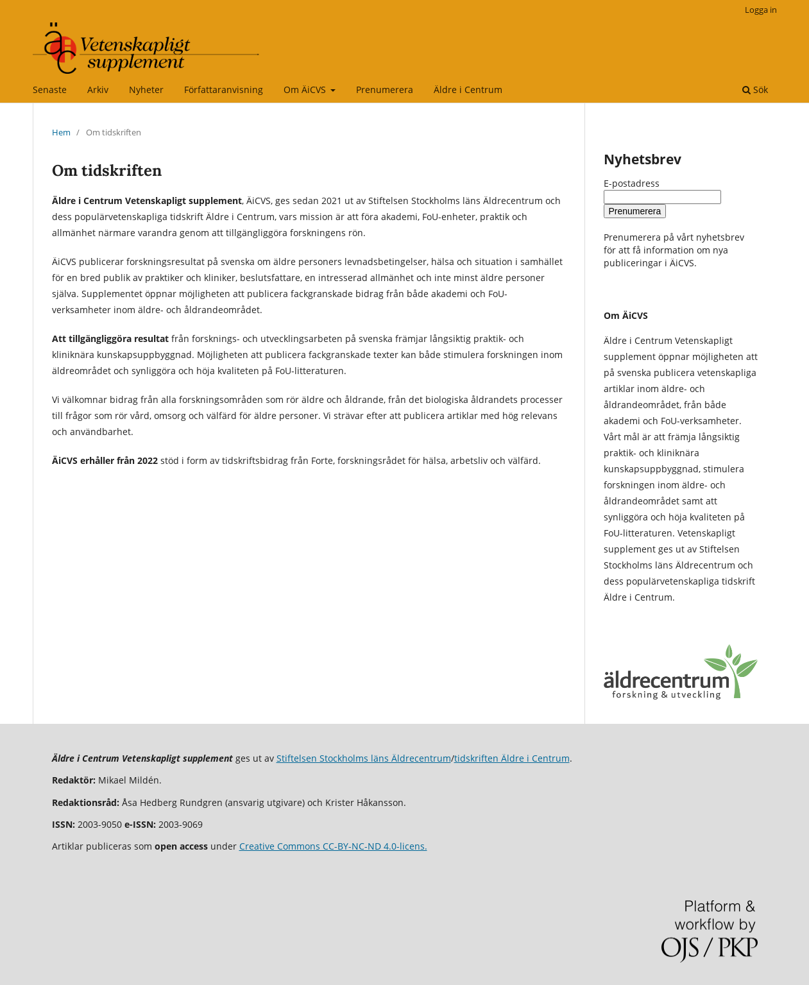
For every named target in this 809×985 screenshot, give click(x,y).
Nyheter (146, 89)
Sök (755, 89)
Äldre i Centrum (468, 89)
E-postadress (632, 183)
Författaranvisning (223, 89)
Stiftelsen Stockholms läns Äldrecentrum (364, 758)
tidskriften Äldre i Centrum (512, 758)
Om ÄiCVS (306, 89)
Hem (61, 132)
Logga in (761, 9)
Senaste (50, 89)
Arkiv (97, 89)
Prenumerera (384, 89)
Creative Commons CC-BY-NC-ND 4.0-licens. (333, 846)
